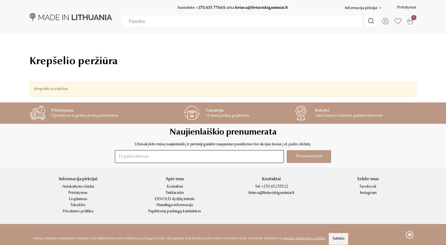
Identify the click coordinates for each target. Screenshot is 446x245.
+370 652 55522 (274, 187)
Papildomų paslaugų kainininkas (174, 211)
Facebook (368, 187)
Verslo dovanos (65, 43)
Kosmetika (382, 43)
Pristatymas (406, 8)
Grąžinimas (78, 199)
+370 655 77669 (211, 8)
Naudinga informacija (174, 205)
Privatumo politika (78, 211)
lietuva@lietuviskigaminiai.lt (261, 8)
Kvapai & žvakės (313, 43)
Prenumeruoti (309, 156)
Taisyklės (78, 205)
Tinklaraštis (175, 193)
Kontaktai (175, 187)
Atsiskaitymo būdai (78, 187)
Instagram (368, 193)
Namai (249, 43)
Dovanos (133, 43)
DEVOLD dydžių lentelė (175, 199)
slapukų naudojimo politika (304, 238)
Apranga (193, 43)
